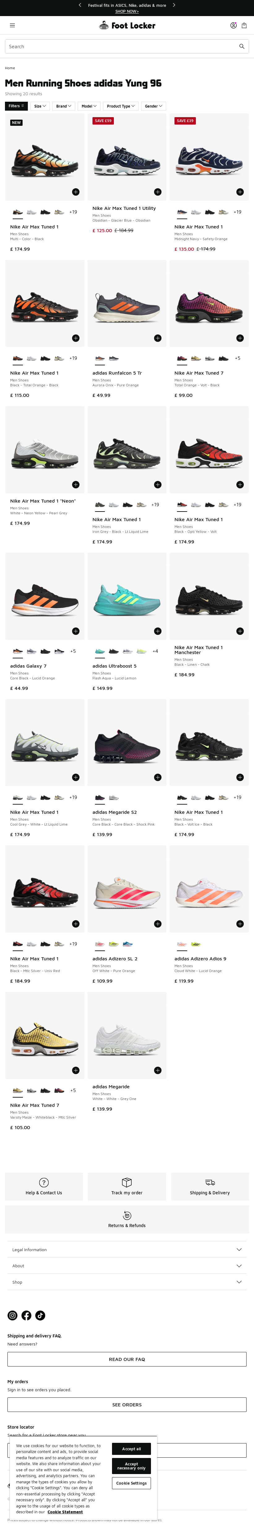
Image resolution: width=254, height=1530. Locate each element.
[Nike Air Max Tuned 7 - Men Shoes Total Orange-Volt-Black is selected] (182, 358)
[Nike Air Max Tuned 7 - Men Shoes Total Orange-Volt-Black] (59, 1091)
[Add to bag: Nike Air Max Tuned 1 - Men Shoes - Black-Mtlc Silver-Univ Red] (76, 924)
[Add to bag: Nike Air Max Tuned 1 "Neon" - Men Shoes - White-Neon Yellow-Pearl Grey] (76, 484)
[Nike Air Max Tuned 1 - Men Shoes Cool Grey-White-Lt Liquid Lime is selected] (18, 798)
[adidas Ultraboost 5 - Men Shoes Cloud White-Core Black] (128, 651)
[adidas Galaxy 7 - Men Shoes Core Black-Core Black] (45, 651)
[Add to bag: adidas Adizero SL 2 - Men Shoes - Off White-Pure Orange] (157, 924)
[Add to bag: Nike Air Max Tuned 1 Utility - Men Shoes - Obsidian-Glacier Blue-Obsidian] (157, 192)
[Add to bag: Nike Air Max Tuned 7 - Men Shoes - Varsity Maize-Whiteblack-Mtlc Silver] (76, 1070)
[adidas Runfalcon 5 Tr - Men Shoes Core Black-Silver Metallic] (114, 358)
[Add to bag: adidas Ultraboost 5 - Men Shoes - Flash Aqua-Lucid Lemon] (157, 631)
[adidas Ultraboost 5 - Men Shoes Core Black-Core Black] (114, 651)
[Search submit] (242, 46)
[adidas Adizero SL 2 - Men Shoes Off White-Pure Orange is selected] (100, 944)
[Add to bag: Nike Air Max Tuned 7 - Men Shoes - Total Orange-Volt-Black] (240, 338)
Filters (16, 106)
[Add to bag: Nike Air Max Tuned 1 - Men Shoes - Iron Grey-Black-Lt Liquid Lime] (157, 484)
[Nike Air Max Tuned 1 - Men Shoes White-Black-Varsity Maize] (59, 212)
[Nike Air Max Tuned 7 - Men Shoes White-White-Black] (210, 358)
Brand (63, 106)
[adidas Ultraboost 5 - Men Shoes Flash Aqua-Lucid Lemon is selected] (100, 651)
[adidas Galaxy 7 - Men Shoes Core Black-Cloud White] (59, 651)
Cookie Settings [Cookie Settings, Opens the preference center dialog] (131, 1483)
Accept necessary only (131, 1465)
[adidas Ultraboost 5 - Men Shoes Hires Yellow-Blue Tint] (141, 651)
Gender (153, 106)
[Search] (127, 46)
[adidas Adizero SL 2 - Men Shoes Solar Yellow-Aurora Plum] (114, 944)
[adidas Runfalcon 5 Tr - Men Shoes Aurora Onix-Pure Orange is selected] (100, 358)
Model (89, 106)
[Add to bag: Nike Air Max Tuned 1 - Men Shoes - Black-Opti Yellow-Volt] (240, 484)
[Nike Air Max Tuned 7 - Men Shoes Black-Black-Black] (223, 358)
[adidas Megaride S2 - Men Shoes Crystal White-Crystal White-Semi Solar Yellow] (114, 798)
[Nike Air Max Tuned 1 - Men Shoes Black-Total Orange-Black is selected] (18, 358)
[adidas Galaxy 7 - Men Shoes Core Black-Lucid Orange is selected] (18, 651)
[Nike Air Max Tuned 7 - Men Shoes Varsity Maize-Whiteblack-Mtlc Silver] (196, 358)
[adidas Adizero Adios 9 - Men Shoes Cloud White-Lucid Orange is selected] (182, 944)
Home (10, 68)
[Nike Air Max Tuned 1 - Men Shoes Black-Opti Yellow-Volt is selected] (182, 505)
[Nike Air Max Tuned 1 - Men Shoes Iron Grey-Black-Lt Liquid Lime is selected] (100, 505)
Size (40, 106)
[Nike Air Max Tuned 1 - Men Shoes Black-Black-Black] (45, 212)
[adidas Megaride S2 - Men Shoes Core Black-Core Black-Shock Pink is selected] (100, 798)
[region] (127, 8)
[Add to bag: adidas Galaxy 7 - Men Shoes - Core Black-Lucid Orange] (76, 631)
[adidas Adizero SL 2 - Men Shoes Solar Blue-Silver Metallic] (128, 944)
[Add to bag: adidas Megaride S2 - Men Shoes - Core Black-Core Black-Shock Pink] (157, 777)
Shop (127, 1282)
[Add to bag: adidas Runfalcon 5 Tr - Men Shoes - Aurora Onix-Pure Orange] (157, 338)
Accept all (131, 1448)
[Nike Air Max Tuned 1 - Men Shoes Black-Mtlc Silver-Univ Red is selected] (18, 944)
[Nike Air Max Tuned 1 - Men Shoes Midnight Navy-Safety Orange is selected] (182, 212)
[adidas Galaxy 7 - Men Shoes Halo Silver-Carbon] (32, 651)
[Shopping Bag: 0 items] (244, 25)
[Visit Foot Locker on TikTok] (40, 1316)
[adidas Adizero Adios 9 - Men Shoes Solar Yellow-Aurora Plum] (196, 944)
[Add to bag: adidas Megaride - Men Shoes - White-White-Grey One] (157, 1070)
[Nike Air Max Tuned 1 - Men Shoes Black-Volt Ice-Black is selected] (182, 798)
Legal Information (127, 1249)
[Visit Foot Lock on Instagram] (12, 1316)
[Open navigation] (12, 25)
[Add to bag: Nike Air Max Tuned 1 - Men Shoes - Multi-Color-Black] (76, 192)
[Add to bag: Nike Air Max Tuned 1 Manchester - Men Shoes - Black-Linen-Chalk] (240, 631)
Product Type (121, 106)
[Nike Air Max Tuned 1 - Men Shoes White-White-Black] (32, 212)
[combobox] (127, 46)
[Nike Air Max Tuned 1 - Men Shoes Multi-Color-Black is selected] (18, 212)
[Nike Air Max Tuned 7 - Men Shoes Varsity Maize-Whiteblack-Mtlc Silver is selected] (18, 1091)
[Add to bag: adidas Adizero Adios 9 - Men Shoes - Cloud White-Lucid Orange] (240, 924)
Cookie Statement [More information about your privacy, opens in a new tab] (65, 1511)
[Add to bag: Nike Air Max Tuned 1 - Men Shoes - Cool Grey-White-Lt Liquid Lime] (76, 777)
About (127, 1265)
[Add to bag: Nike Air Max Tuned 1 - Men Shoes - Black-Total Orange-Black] (76, 338)
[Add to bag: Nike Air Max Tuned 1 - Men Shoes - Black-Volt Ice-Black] (240, 777)
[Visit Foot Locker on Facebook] (26, 1316)
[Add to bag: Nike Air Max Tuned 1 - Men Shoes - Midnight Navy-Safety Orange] (240, 192)
